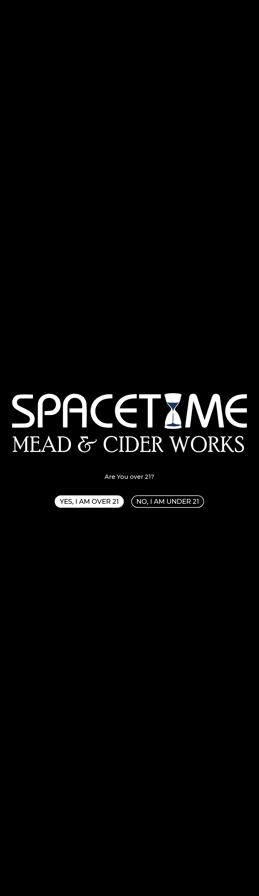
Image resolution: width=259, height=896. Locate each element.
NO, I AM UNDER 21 (168, 501)
